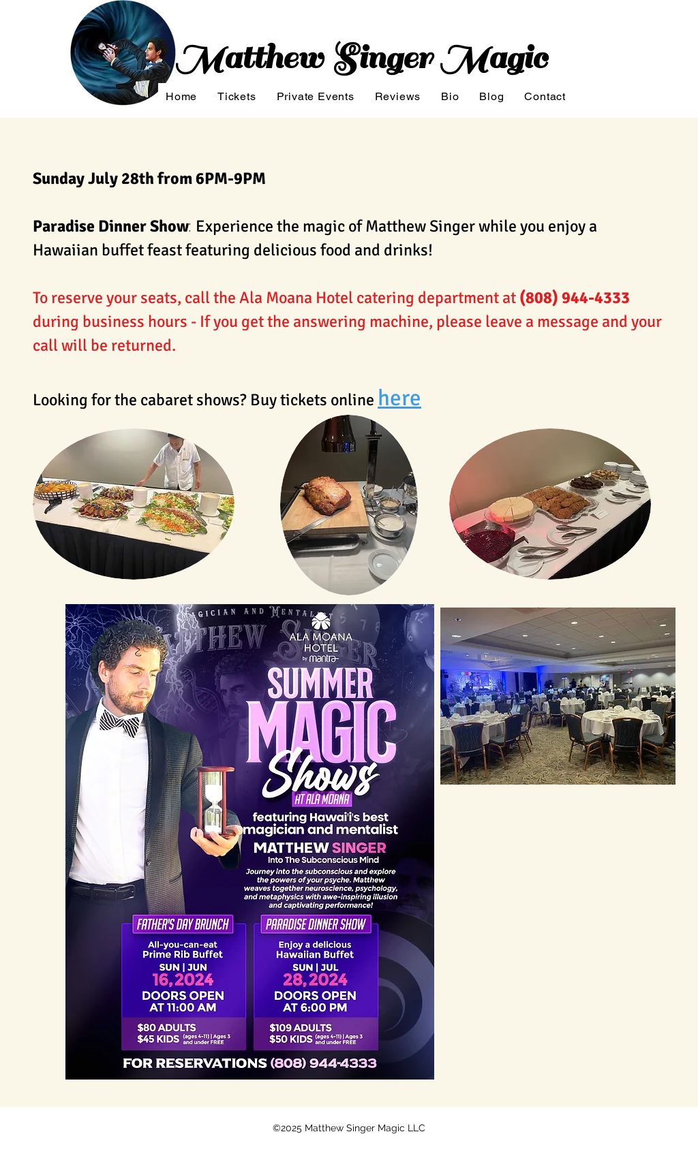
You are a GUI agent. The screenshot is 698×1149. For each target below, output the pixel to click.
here (399, 398)
